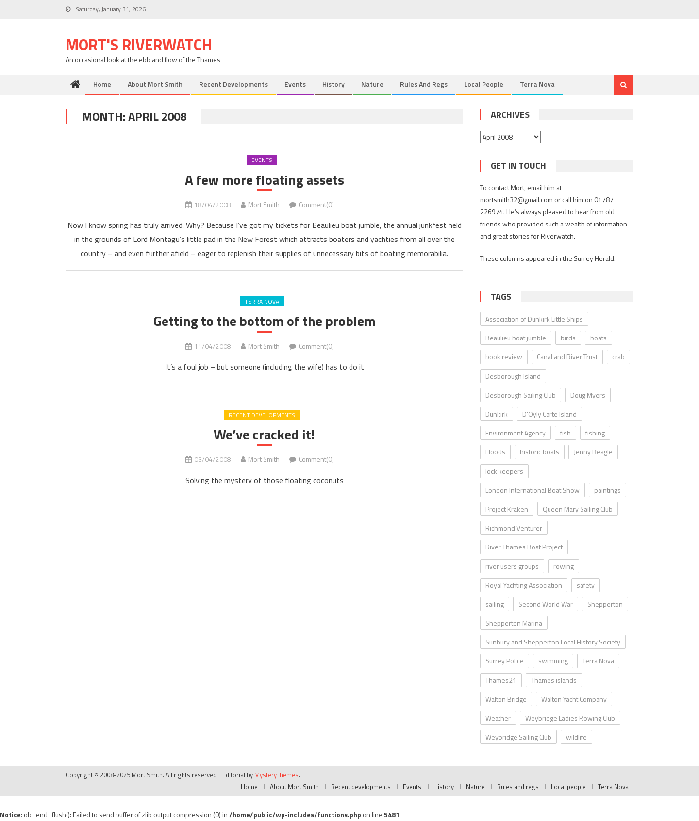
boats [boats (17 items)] (598, 338)
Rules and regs (424, 84)
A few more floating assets (264, 180)
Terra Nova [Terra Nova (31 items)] (598, 661)
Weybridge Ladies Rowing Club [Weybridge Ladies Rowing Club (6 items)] (570, 718)
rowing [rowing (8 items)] (563, 566)
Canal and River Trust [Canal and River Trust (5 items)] (567, 357)
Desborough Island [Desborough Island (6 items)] (513, 376)
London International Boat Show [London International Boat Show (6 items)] (532, 490)
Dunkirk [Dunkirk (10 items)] (496, 414)
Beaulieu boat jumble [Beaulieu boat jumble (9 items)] (515, 338)
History (333, 84)
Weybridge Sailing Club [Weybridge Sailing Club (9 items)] (518, 737)
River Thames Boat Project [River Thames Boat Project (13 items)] (524, 547)
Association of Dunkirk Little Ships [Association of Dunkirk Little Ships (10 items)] (534, 319)
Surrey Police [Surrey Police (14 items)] (504, 661)
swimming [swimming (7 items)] (553, 661)
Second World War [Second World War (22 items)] (545, 604)
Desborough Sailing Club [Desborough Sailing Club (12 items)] (520, 395)
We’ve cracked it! (264, 434)
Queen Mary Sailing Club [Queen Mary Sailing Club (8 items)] (578, 509)
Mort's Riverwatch (139, 44)
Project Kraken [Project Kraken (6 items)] (506, 509)
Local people (483, 84)
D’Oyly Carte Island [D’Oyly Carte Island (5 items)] (549, 414)
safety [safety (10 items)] (586, 585)
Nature (372, 84)
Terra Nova (537, 84)
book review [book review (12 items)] (503, 357)
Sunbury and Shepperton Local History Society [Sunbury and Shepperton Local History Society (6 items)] (552, 642)
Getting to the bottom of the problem (264, 321)
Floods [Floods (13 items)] (495, 452)
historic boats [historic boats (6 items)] (539, 452)
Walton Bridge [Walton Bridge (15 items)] (506, 699)
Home (102, 84)
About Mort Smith (155, 84)
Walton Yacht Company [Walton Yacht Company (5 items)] (574, 699)
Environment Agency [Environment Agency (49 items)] (515, 433)
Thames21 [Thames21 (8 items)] (500, 680)
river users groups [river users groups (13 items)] (512, 566)
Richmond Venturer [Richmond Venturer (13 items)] (513, 528)
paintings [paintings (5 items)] (607, 490)
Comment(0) (316, 204)
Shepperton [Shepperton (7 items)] (605, 604)
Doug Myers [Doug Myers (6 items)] (587, 395)
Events (295, 84)
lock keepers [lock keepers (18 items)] (504, 471)
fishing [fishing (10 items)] (595, 433)
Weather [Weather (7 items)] (498, 718)
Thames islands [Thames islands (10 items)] (554, 680)
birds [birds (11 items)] (568, 338)
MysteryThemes (276, 775)
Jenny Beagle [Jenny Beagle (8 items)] (593, 452)
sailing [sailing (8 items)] (494, 604)
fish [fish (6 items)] (565, 433)
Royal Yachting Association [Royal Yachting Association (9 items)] (523, 585)
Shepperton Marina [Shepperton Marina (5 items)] (513, 623)
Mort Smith (264, 204)
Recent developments (233, 84)
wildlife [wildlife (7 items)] (576, 737)
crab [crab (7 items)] (618, 357)
